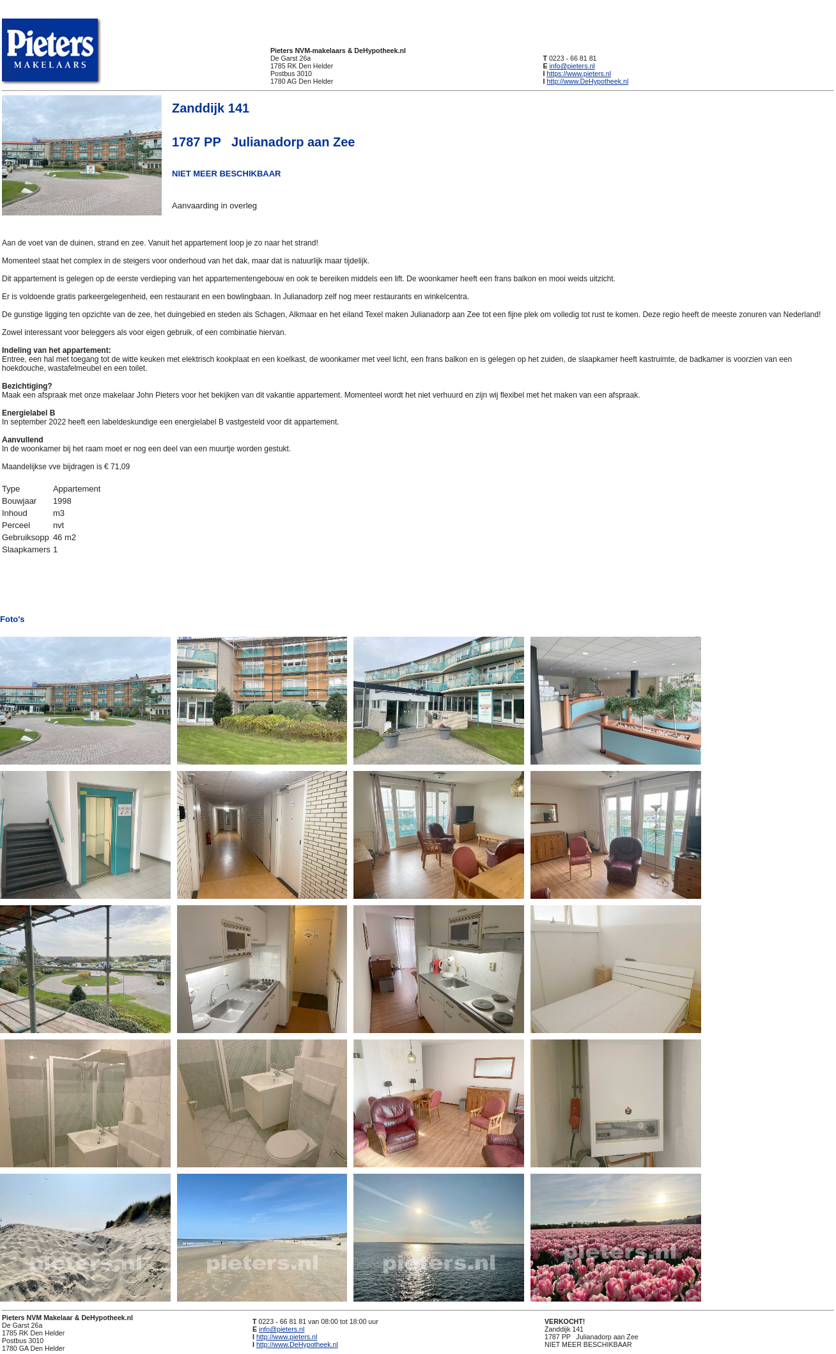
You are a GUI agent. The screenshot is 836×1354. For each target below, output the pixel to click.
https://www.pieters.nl (578, 73)
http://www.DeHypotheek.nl (587, 81)
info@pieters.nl (571, 66)
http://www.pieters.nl (286, 1337)
